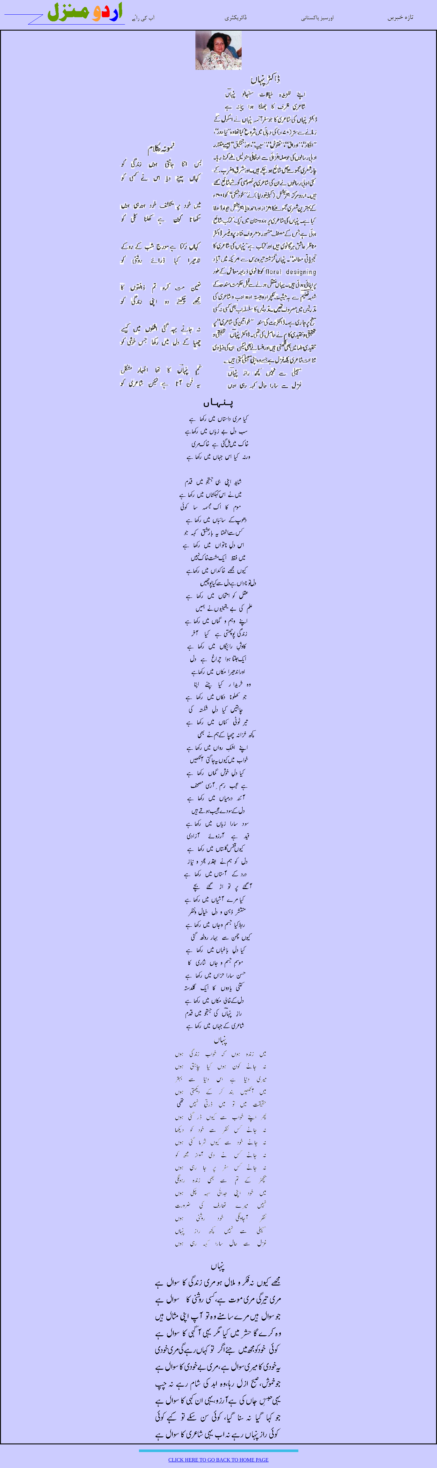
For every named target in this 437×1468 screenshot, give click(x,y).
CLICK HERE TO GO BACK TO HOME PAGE (218, 1460)
